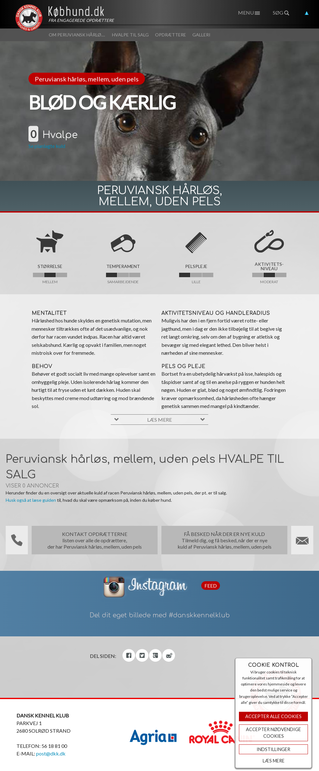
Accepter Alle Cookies (273, 716)
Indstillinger (273, 749)
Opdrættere (170, 34)
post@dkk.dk (51, 753)
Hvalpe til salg (130, 34)
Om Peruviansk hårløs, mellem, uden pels (98, 34)
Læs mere (274, 760)
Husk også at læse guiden (31, 500)
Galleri (201, 34)
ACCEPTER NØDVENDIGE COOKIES (273, 733)
